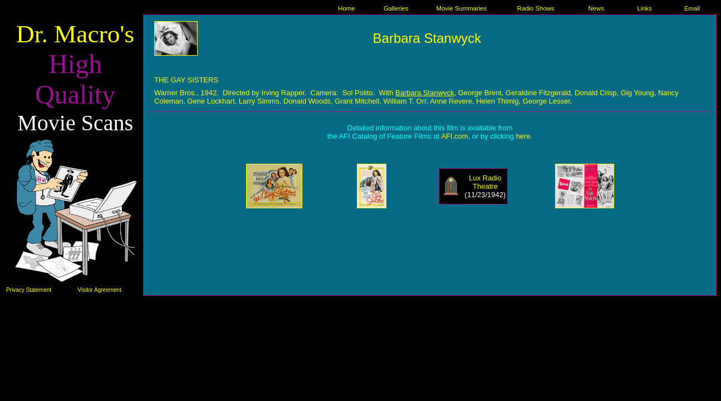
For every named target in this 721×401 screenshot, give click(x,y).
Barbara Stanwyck (427, 38)
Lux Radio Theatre (485, 182)
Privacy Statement (28, 290)
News (596, 8)
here (523, 136)
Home (346, 8)
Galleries (396, 8)
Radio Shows (536, 8)
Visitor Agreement (99, 290)
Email (692, 8)
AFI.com (454, 136)
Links (644, 8)
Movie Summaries (461, 8)
